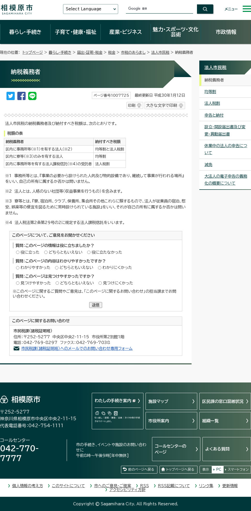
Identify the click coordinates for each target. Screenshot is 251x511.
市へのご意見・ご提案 (112, 486)
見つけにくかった (118, 283)
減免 (208, 165)
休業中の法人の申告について (225, 149)
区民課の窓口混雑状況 (223, 401)
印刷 (131, 105)
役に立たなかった (107, 252)
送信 (96, 305)
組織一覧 (210, 421)
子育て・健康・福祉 (75, 31)
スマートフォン (238, 469)
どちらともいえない (65, 252)
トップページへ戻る (180, 469)
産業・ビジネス (125, 31)
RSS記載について (174, 486)
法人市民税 (160, 52)
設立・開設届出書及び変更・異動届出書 (224, 130)
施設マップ (158, 401)
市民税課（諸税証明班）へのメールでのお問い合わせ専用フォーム (77, 348)
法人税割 (212, 103)
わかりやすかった (35, 267)
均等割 (210, 92)
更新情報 (230, 486)
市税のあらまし (133, 52)
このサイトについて (68, 486)
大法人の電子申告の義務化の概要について (225, 179)
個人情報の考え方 (27, 486)
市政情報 (226, 31)
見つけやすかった (35, 283)
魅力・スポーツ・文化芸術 (176, 32)
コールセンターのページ (170, 449)
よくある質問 (217, 449)
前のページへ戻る (141, 469)
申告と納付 (214, 115)
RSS (144, 486)
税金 (111, 52)
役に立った (30, 252)
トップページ (32, 52)
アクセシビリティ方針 (127, 490)
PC (218, 469)
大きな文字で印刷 (161, 105)
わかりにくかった (117, 267)
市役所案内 (158, 421)
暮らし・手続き (25, 31)
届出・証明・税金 (89, 52)
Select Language (83, 9)
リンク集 (206, 486)
